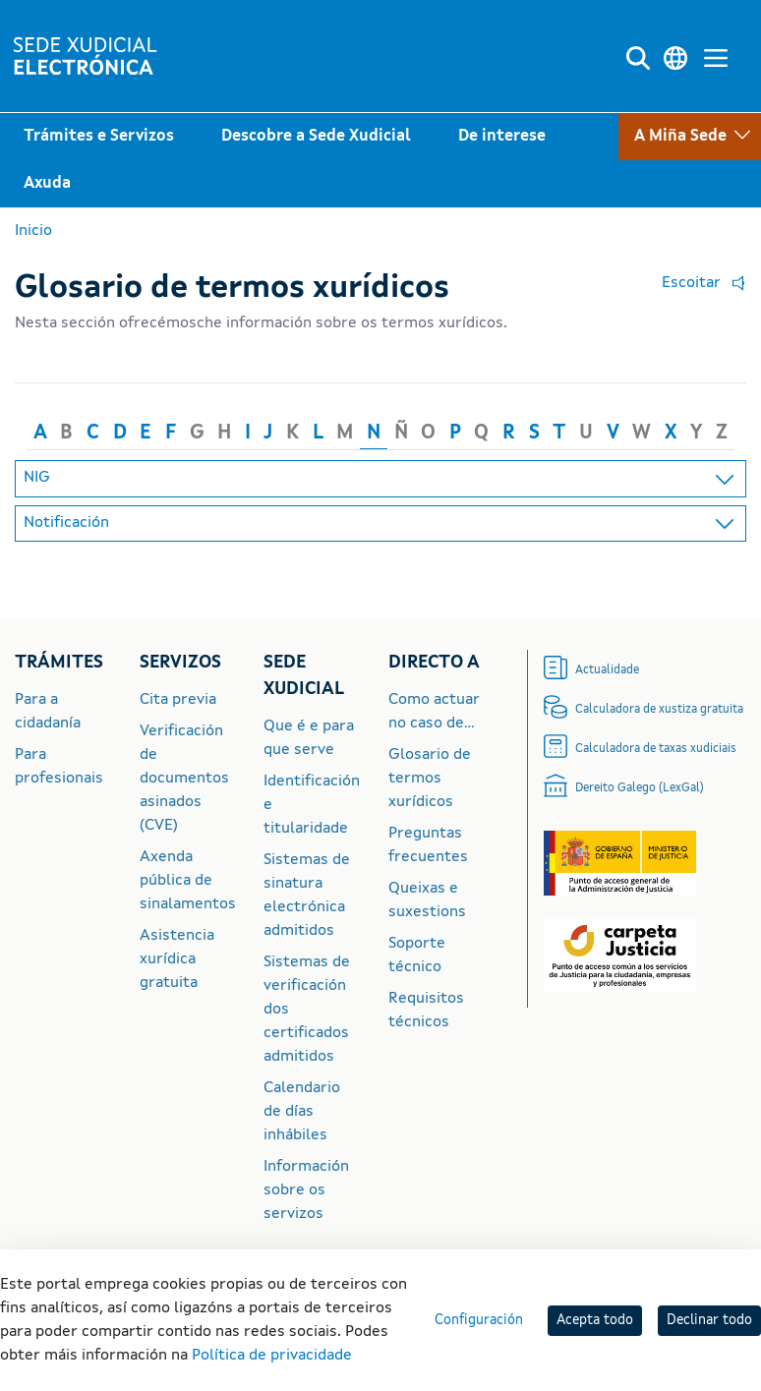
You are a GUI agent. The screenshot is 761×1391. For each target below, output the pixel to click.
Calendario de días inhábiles (301, 1111)
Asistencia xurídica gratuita (177, 959)
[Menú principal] (716, 59)
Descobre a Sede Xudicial (316, 137)
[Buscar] (638, 59)
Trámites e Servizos (99, 137)
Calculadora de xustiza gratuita (659, 710)
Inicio (33, 231)
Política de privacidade (272, 1355)
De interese (502, 137)
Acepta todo (594, 1320)
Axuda (47, 184)
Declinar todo (709, 1320)
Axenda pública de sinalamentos (188, 880)
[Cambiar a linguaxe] (675, 59)
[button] (699, 284)
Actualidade (607, 670)
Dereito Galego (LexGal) (639, 788)
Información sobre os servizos (306, 1190)
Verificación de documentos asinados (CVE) (184, 779)
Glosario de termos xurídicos (429, 778)
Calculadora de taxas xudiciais (655, 749)
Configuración (479, 1320)
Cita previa (178, 700)
